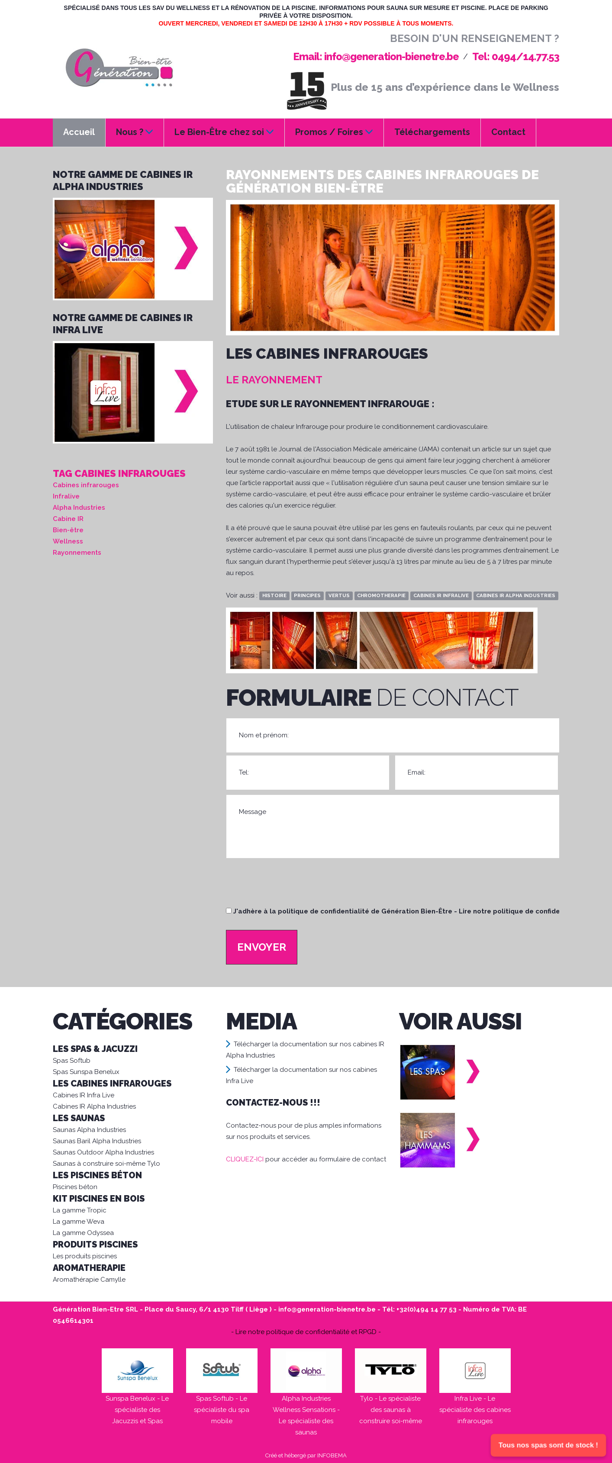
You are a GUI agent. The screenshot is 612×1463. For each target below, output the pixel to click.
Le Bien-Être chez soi (224, 132)
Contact (508, 132)
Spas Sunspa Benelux (86, 1072)
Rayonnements (77, 552)
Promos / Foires (334, 132)
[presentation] (292, 887)
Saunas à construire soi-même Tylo (106, 1163)
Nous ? (134, 132)
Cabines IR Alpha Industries (94, 1106)
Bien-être (68, 530)
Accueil (79, 132)
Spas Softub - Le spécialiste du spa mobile (221, 1410)
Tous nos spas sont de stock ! (548, 1445)
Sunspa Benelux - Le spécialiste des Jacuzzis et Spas (137, 1410)
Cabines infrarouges (86, 485)
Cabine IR (68, 519)
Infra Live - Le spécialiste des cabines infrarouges (475, 1410)
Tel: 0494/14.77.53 (515, 56)
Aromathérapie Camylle (89, 1279)
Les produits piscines (85, 1256)
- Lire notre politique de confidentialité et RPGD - (306, 1332)
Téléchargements (432, 132)
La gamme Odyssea (83, 1233)
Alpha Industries (79, 507)
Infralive (66, 496)
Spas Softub (71, 1060)
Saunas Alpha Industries (89, 1130)
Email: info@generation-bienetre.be (376, 56)
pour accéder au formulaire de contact (306, 1159)
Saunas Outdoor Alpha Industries (103, 1152)
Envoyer (261, 947)
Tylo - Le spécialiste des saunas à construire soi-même (390, 1410)
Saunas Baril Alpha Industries (97, 1141)
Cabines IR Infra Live (83, 1095)
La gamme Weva (78, 1221)
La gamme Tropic (79, 1210)
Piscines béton (75, 1187)
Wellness (68, 541)
